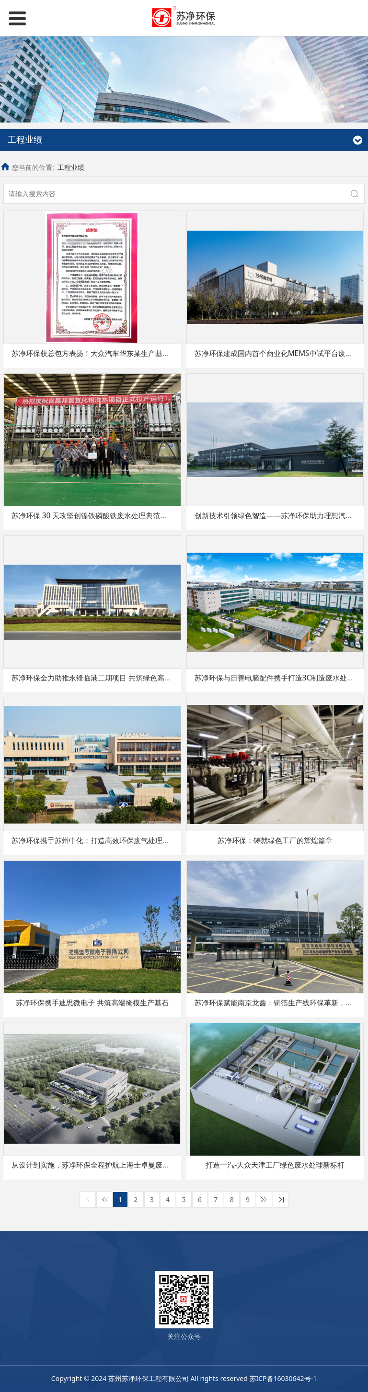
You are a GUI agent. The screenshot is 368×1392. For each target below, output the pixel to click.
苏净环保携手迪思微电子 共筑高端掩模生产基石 (92, 1003)
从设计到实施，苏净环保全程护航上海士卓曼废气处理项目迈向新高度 (123, 1165)
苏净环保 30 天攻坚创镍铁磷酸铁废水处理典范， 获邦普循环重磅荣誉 (123, 516)
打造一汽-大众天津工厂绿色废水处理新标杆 (275, 1165)
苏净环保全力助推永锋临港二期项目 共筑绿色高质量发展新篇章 (113, 678)
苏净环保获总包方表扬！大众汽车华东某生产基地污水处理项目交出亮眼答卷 (134, 353)
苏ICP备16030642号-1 (283, 1378)
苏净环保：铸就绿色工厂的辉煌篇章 (275, 840)
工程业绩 (71, 167)
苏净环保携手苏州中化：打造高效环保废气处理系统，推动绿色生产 (119, 840)
